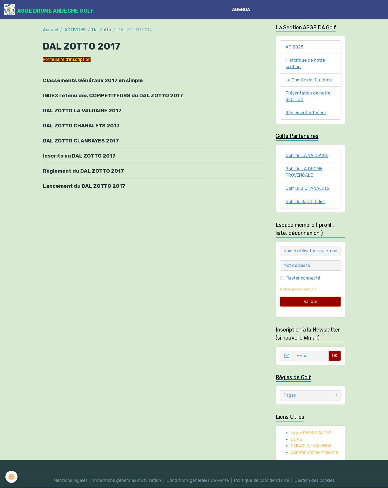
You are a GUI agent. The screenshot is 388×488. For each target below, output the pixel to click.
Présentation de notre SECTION (308, 96)
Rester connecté (303, 278)
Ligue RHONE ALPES (311, 432)
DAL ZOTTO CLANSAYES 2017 (81, 141)
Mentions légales (71, 480)
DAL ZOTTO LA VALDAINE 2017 (82, 110)
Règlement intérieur (306, 112)
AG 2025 (294, 47)
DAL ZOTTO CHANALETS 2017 (81, 126)
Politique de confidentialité (261, 480)
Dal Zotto (101, 29)
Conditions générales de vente (198, 480)
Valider (310, 301)
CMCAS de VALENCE (311, 445)
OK (334, 355)
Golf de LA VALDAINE (307, 155)
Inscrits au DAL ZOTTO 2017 (79, 156)
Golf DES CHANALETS (308, 188)
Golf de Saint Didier (305, 201)
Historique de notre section (305, 63)
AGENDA (241, 9)
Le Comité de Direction (309, 79)
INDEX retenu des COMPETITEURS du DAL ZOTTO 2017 (113, 95)
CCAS (296, 439)
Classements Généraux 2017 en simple (93, 80)
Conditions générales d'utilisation (127, 480)
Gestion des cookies (315, 480)
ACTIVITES (75, 29)
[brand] (49, 9)
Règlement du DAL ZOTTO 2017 (83, 171)
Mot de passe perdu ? (298, 289)
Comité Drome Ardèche (314, 452)
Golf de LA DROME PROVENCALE (304, 172)
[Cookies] (11, 477)
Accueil (50, 29)
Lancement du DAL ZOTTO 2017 (84, 186)
